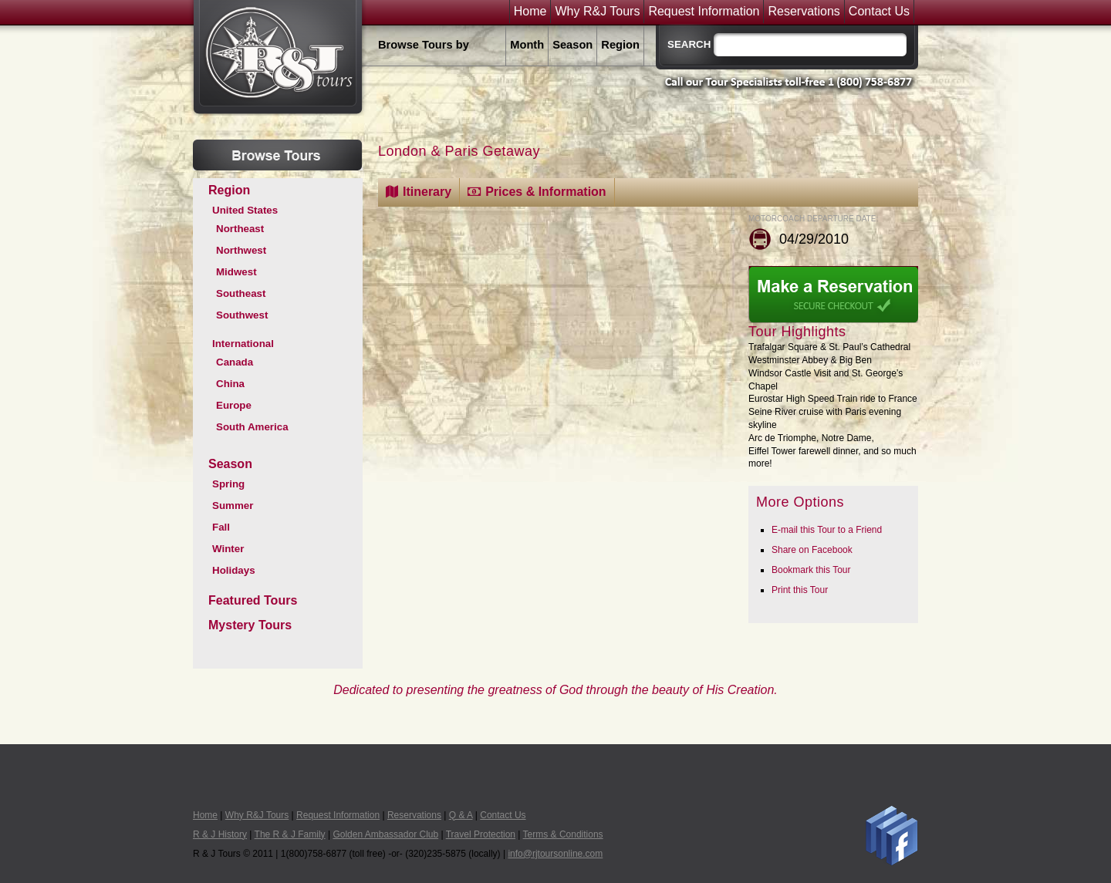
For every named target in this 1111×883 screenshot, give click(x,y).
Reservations (803, 11)
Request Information (703, 11)
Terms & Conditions (563, 834)
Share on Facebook (812, 549)
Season (572, 45)
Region (620, 45)
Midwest (236, 272)
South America (252, 427)
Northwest (241, 250)
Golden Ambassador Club (385, 834)
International (243, 343)
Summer (232, 505)
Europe (234, 405)
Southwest (242, 315)
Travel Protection (480, 834)
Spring (228, 484)
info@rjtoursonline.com (555, 853)
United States (245, 210)
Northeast (240, 228)
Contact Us (879, 11)
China (230, 383)
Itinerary (427, 191)
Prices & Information (545, 191)
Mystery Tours (250, 625)
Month (527, 45)
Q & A (461, 815)
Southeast (240, 293)
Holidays (233, 570)
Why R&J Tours (597, 11)
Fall (221, 527)
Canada (234, 362)
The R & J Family (290, 834)
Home (530, 11)
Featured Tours (252, 600)
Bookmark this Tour (811, 570)
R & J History (220, 834)
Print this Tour (800, 590)
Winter (228, 548)
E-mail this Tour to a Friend (827, 529)
